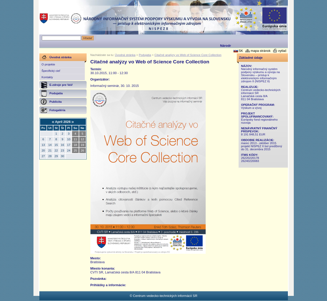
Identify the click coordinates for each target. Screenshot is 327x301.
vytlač (282, 51)
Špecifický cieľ (51, 70)
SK (241, 51)
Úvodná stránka (125, 54)
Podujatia (145, 54)
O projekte (48, 64)
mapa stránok (261, 51)
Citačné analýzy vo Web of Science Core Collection (187, 54)
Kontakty (47, 77)
